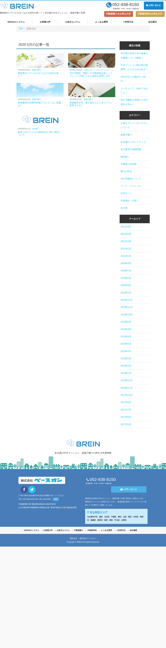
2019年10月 (127, 314)
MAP (55, 499)
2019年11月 (127, 307)
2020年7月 (126, 270)
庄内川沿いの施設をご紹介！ (133, 78)
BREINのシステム (16, 22)
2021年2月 (126, 248)
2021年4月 (126, 234)
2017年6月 (126, 417)
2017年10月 (127, 395)
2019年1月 (126, 373)
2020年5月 (126, 285)
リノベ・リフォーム (131, 186)
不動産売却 (92, 530)
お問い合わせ (153, 5)
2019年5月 (126, 344)
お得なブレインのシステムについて (98, 70)
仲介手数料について (131, 178)
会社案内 (152, 22)
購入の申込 (126, 171)
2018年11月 (127, 388)
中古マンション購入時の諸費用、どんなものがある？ (134, 67)
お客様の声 (45, 22)
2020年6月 (126, 278)
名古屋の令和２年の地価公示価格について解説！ (134, 55)
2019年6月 (126, 336)
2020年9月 (126, 263)
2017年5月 (126, 424)
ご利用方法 (128, 22)
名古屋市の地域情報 (131, 149)
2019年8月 (126, 329)
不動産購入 (78, 530)
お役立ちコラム (72, 22)
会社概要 (133, 530)
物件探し (125, 157)
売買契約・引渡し (130, 200)
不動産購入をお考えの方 (118, 14)
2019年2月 (126, 366)
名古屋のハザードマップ (133, 142)
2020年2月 (126, 292)
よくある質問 (101, 22)
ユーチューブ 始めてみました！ (134, 90)
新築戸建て (36, 70)
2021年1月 (126, 256)
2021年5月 (126, 226)
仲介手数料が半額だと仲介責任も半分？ (134, 102)
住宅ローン (126, 193)
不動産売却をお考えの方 (149, 14)
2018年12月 (127, 380)
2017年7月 (126, 410)
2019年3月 (126, 358)
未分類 (35, 129)
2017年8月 (126, 402)
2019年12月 (127, 300)
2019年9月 (126, 322)
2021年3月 (126, 241)
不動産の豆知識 (128, 164)
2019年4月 (126, 351)
